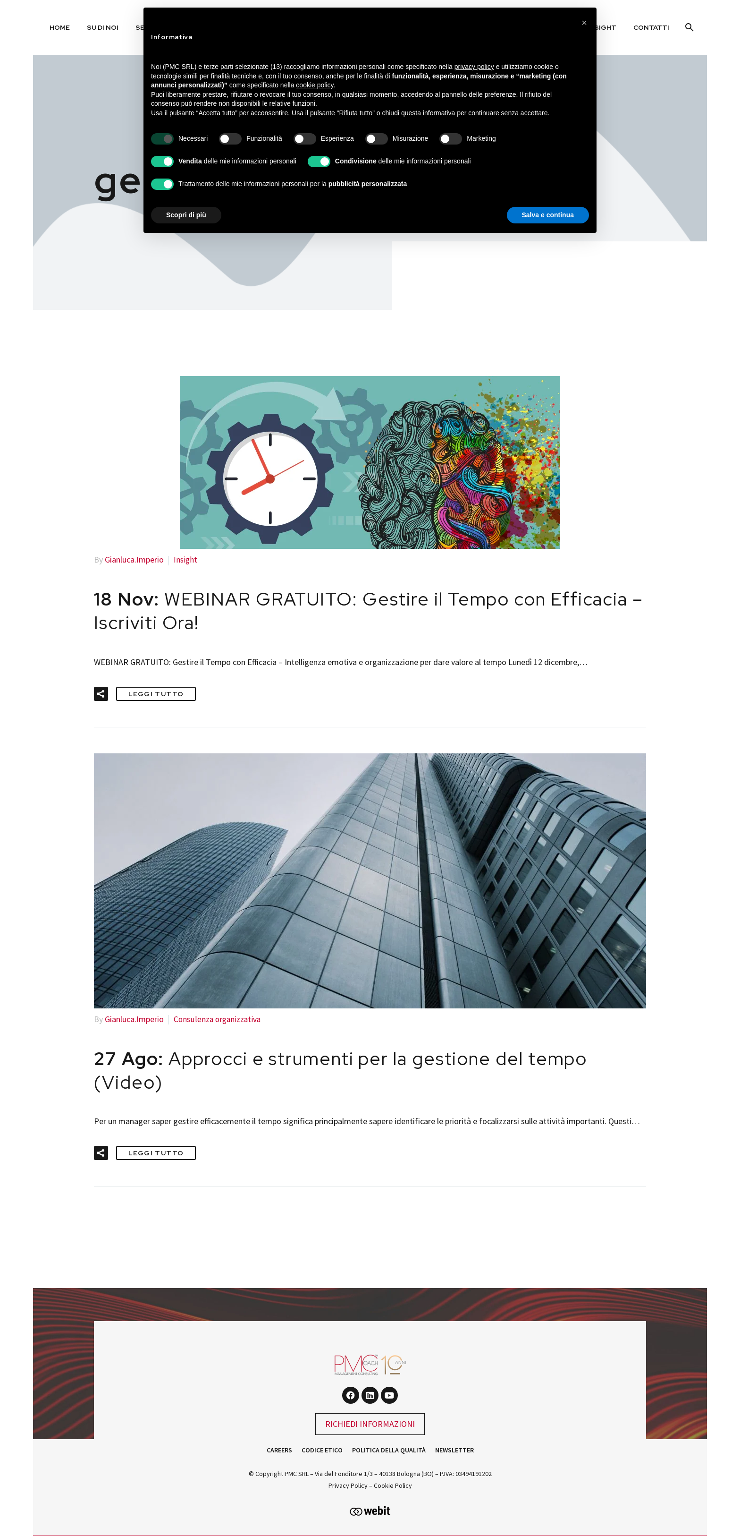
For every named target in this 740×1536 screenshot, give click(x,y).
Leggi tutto (156, 693)
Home (60, 27)
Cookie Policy (393, 1484)
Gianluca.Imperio (134, 559)
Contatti (651, 27)
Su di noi (102, 27)
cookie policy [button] (314, 85)
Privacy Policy (348, 1484)
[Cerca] (688, 27)
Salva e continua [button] (548, 215)
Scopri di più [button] (186, 215)
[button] (101, 693)
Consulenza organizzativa (218, 1018)
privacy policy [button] (474, 66)
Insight (186, 559)
